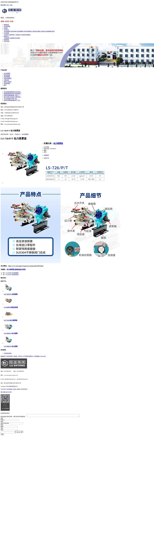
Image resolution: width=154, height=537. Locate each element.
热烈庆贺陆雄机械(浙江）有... (12, 100)
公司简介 (6, 34)
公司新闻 (6, 38)
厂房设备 (17, 34)
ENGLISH (6, 41)
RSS (8, 5)
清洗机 (6, 28)
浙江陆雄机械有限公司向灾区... (12, 92)
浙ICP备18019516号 (6, 392)
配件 (53, 31)
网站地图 (3, 5)
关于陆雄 (6, 33)
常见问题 (17, 38)
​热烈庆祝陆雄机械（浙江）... (12, 95)
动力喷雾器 (7, 26)
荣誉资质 (11, 34)
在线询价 (46, 155)
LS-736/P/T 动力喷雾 (11, 333)
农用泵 (23, 269)
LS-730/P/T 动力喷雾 (11, 346)
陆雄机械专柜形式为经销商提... (12, 93)
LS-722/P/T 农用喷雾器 (12, 274)
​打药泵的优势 (8, 353)
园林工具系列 (41, 31)
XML (11, 5)
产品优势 (22, 34)
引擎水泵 (34, 31)
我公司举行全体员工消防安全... (12, 97)
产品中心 (6, 29)
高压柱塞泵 (9, 356)
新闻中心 (6, 36)
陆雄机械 (18, 269)
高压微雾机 (20, 31)
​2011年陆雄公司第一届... (10, 98)
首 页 (11, 134)
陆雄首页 (6, 24)
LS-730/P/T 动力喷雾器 (12, 272)
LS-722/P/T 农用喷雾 (11, 294)
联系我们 (28, 34)
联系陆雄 (6, 39)
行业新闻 (11, 38)
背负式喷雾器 (28, 31)
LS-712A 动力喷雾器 (10, 320)
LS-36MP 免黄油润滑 (11, 307)
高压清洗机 (14, 31)
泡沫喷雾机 (48, 31)
